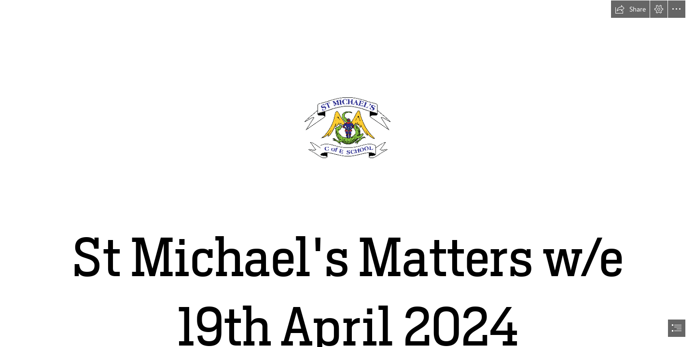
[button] (630, 9)
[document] (347, 173)
